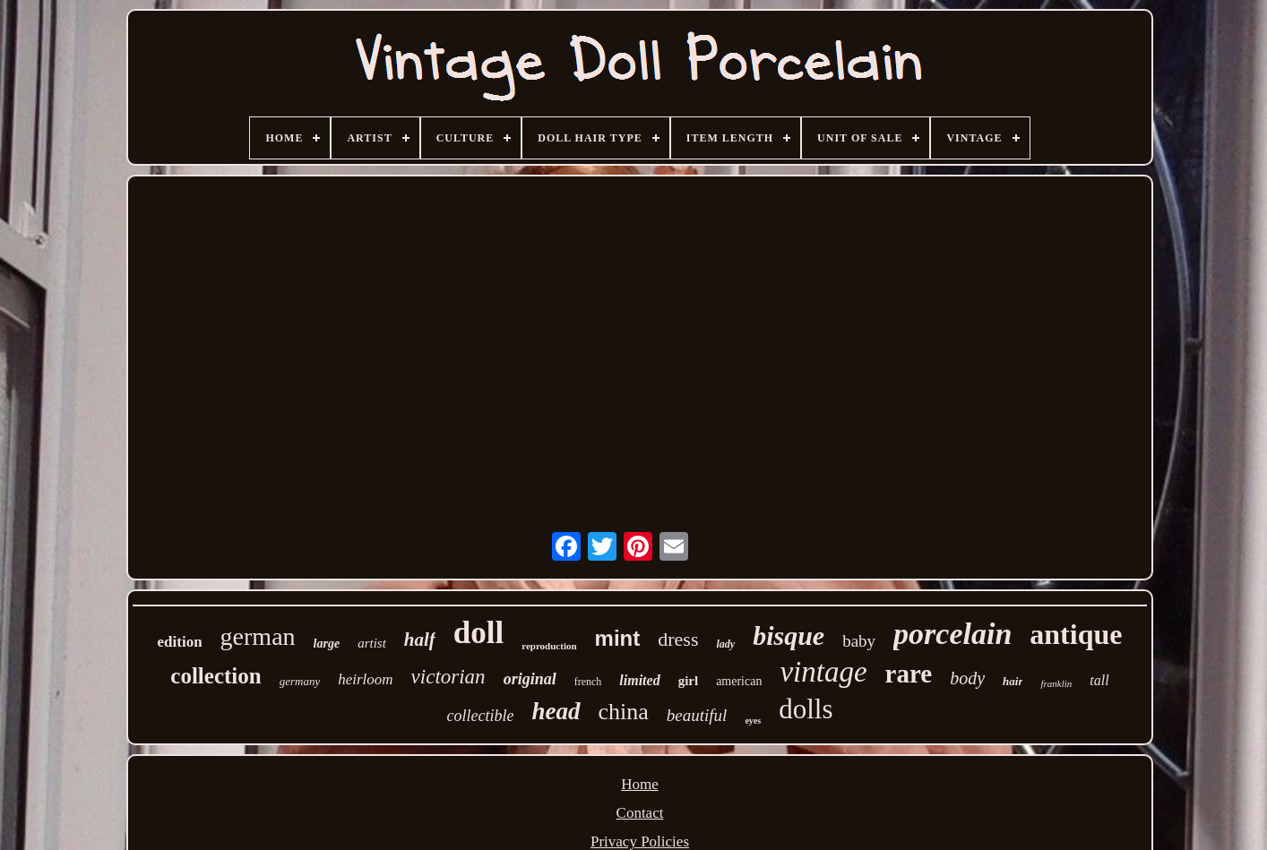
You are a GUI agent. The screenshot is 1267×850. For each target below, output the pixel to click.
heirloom (365, 679)
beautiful (697, 715)
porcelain (952, 633)
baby (858, 640)
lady (725, 644)
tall (1099, 680)
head (556, 711)
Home (640, 784)
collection (215, 676)
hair (1012, 681)
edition (180, 641)
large (327, 643)
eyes (753, 721)
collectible (480, 716)
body (967, 678)
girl (688, 681)
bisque (788, 635)
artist (372, 643)
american (739, 681)
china (624, 712)
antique (1076, 634)
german (258, 636)
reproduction (548, 645)
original (530, 679)
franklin (1056, 683)
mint (618, 638)
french (588, 681)
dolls (805, 709)
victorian (448, 676)
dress (678, 639)
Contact (640, 812)
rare (909, 673)
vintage (823, 672)
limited (639, 680)
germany (300, 681)
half (419, 639)
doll (478, 632)
